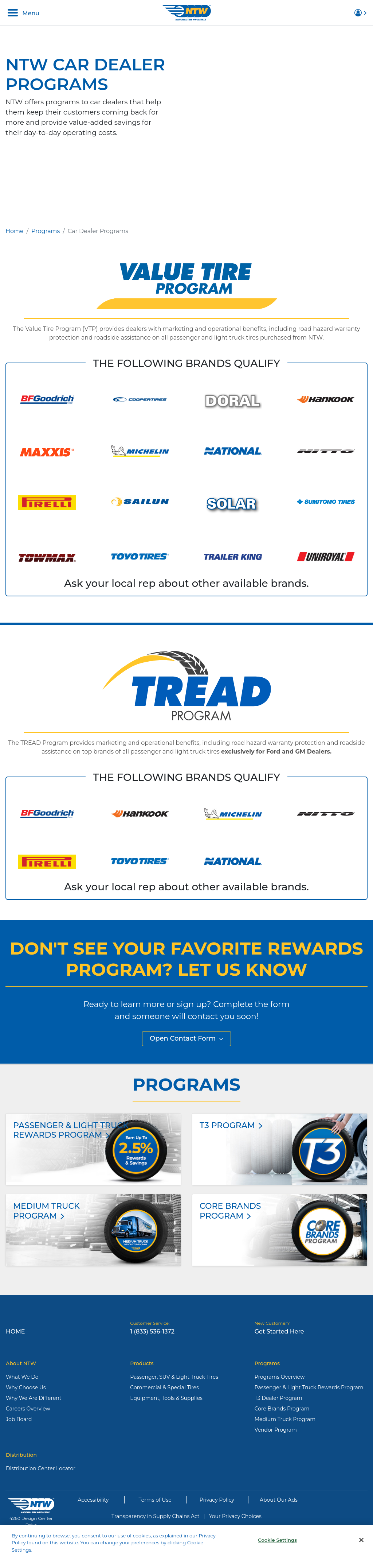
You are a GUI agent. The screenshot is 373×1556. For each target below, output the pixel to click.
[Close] (361, 1545)
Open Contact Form (186, 1038)
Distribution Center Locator (40, 1468)
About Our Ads (279, 1500)
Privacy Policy (217, 1500)
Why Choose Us (26, 1387)
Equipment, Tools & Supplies (166, 1398)
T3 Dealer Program (278, 1398)
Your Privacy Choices (235, 1516)
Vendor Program (276, 1430)
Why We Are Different (34, 1398)
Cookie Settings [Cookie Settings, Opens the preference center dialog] (277, 1545)
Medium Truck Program (285, 1419)
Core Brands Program (282, 1408)
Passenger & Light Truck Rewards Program (309, 1387)
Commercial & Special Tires (164, 1387)
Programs (45, 231)
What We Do (22, 1377)
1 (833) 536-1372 (152, 1331)
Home (14, 231)
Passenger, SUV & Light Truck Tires (174, 1377)
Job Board (19, 1419)
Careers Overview (28, 1408)
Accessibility (93, 1500)
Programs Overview (280, 1377)
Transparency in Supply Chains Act (155, 1516)
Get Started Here (279, 1331)
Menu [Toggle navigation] (23, 13)
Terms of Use (155, 1500)
